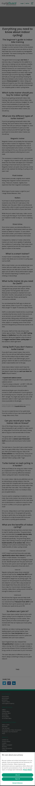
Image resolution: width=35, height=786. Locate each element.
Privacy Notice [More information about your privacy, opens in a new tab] (27, 770)
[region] (17, 769)
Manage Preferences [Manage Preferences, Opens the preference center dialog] (17, 783)
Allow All (17, 775)
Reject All (17, 779)
